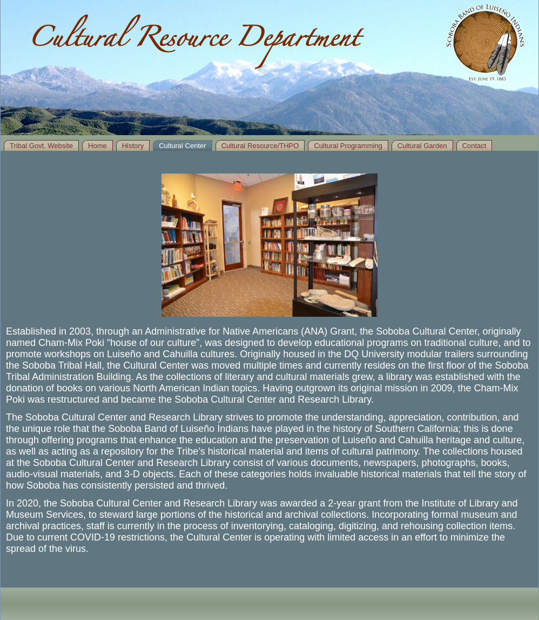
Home (97, 146)
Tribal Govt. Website (41, 146)
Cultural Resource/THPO (260, 146)
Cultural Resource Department (193, 42)
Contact (474, 146)
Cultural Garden (422, 146)
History (133, 146)
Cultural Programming (348, 146)
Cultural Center (182, 146)
